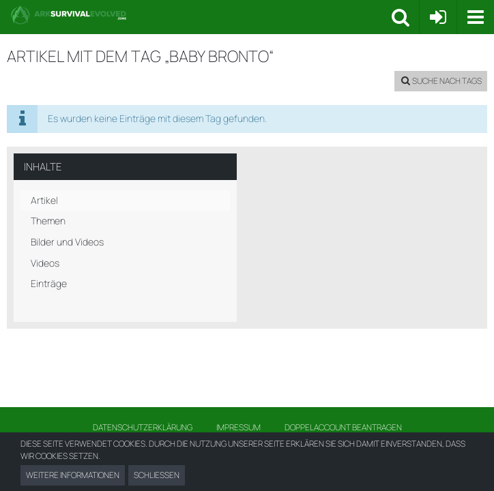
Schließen (156, 475)
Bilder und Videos (67, 241)
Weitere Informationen (72, 475)
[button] (475, 17)
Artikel (44, 200)
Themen (48, 220)
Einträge (49, 283)
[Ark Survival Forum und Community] (201, 15)
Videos (45, 262)
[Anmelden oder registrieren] (438, 17)
